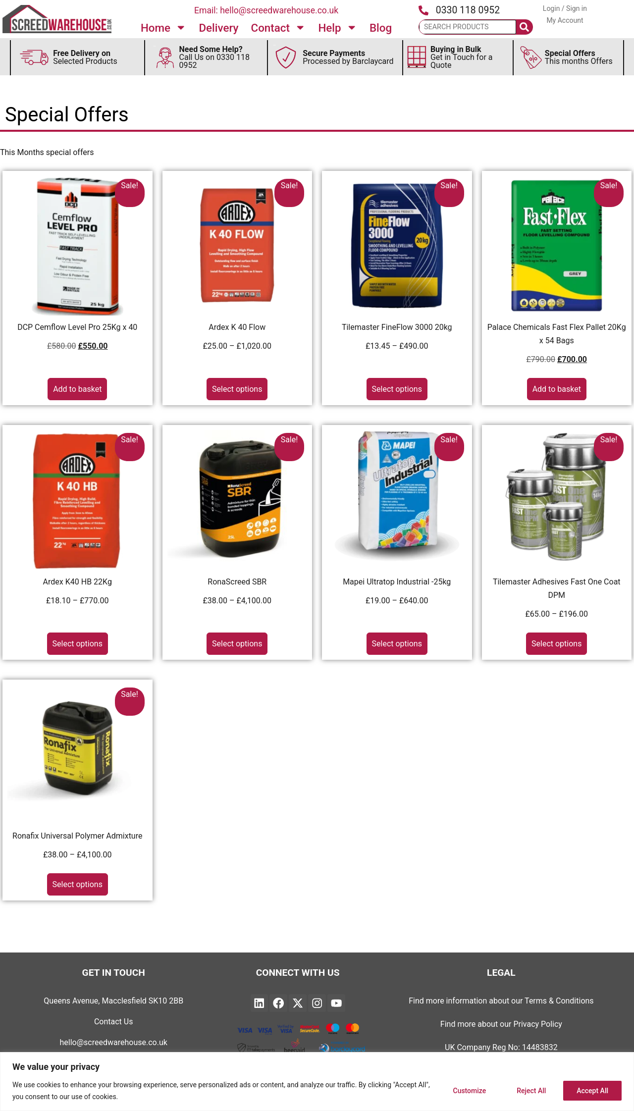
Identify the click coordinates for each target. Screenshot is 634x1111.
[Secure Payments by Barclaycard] (286, 57)
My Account (564, 20)
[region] (317, 1081)
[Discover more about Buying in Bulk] (416, 57)
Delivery (218, 27)
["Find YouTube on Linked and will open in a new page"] (336, 1003)
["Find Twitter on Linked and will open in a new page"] (298, 1003)
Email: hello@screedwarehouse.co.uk (266, 10)
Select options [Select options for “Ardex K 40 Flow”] (237, 389)
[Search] (524, 27)
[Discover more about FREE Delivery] (34, 57)
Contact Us (113, 1021)
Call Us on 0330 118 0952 (214, 57)
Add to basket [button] (77, 389)
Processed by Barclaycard (348, 57)
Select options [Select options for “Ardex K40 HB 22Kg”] (78, 643)
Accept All (592, 1091)
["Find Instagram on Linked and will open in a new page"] (317, 1003)
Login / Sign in (565, 8)
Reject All (531, 1091)
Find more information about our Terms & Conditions (501, 1000)
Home (163, 27)
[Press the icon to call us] (423, 10)
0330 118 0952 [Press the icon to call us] (468, 10)
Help (337, 27)
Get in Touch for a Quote (461, 57)
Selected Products (85, 57)
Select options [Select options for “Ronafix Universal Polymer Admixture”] (78, 884)
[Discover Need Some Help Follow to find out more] (165, 57)
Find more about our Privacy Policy (501, 1024)
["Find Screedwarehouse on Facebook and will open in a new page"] (278, 1003)
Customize (469, 1091)
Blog (381, 27)
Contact (278, 27)
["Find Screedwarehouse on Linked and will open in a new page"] (259, 1003)
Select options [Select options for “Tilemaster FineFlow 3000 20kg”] (397, 389)
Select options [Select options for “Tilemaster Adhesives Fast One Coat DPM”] (556, 643)
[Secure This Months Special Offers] (531, 57)
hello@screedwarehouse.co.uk (113, 1042)
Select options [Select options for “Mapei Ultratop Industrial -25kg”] (397, 643)
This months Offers (579, 57)
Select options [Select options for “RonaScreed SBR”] (237, 643)
